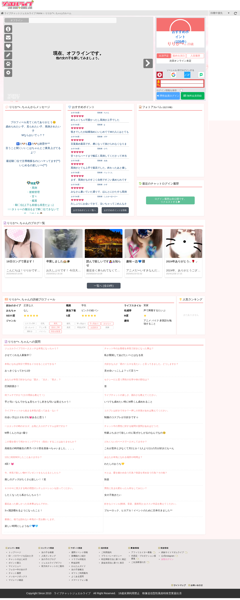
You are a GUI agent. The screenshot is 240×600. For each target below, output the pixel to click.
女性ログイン (167, 559)
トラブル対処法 (78, 559)
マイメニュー (15, 566)
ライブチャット (63, 593)
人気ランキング (48, 556)
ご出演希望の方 (140, 562)
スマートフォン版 (79, 580)
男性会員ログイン (168, 95)
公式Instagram (169, 556)
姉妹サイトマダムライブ (174, 552)
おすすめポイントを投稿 (115, 210)
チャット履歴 (15, 573)
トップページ (15, 552)
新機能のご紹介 (78, 556)
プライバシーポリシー (111, 556)
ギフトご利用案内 (79, 573)
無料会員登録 (192, 95)
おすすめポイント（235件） (180, 37)
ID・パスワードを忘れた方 (21, 556)
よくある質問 (77, 576)
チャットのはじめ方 (18, 559)
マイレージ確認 (16, 580)
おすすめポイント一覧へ (84, 210)
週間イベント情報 (79, 552)
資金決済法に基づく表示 (112, 563)
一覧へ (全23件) (104, 285)
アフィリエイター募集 (143, 552)
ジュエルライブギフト (51, 563)
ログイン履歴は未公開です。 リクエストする (170, 200)
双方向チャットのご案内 (52, 566)
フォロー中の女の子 (18, 569)
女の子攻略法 (77, 569)
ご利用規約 (106, 552)
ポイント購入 (15, 563)
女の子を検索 (47, 552)
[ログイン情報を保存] (181, 90)
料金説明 (75, 563)
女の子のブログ (48, 559)
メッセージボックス (18, 576)
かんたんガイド (78, 566)
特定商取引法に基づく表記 (113, 559)
